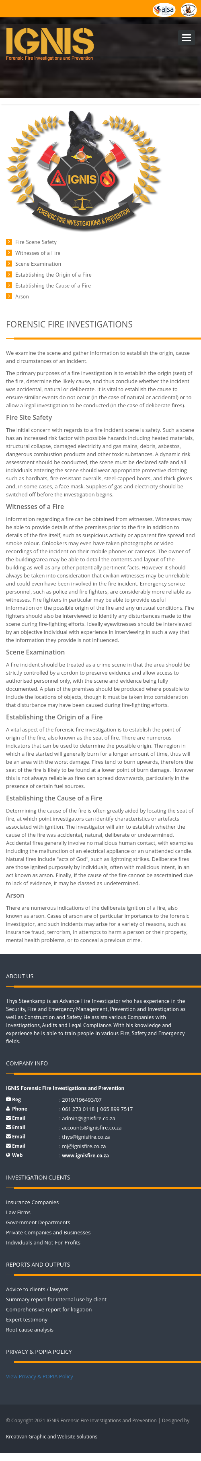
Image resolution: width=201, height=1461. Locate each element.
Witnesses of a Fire (37, 252)
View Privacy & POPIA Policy (39, 1376)
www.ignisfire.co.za (85, 1155)
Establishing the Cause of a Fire (53, 285)
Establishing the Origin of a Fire (53, 274)
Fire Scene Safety (36, 242)
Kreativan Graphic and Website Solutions (51, 1436)
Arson (22, 296)
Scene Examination (38, 263)
